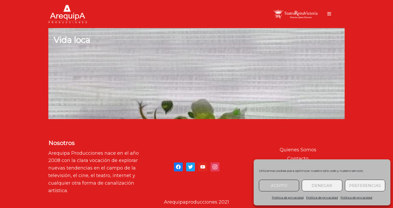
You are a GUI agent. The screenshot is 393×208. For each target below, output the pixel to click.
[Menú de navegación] (329, 13)
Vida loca (72, 40)
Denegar (322, 185)
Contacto (298, 158)
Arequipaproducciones (190, 202)
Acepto (279, 185)
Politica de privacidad (288, 197)
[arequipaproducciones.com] (67, 14)
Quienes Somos (298, 150)
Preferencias (365, 185)
